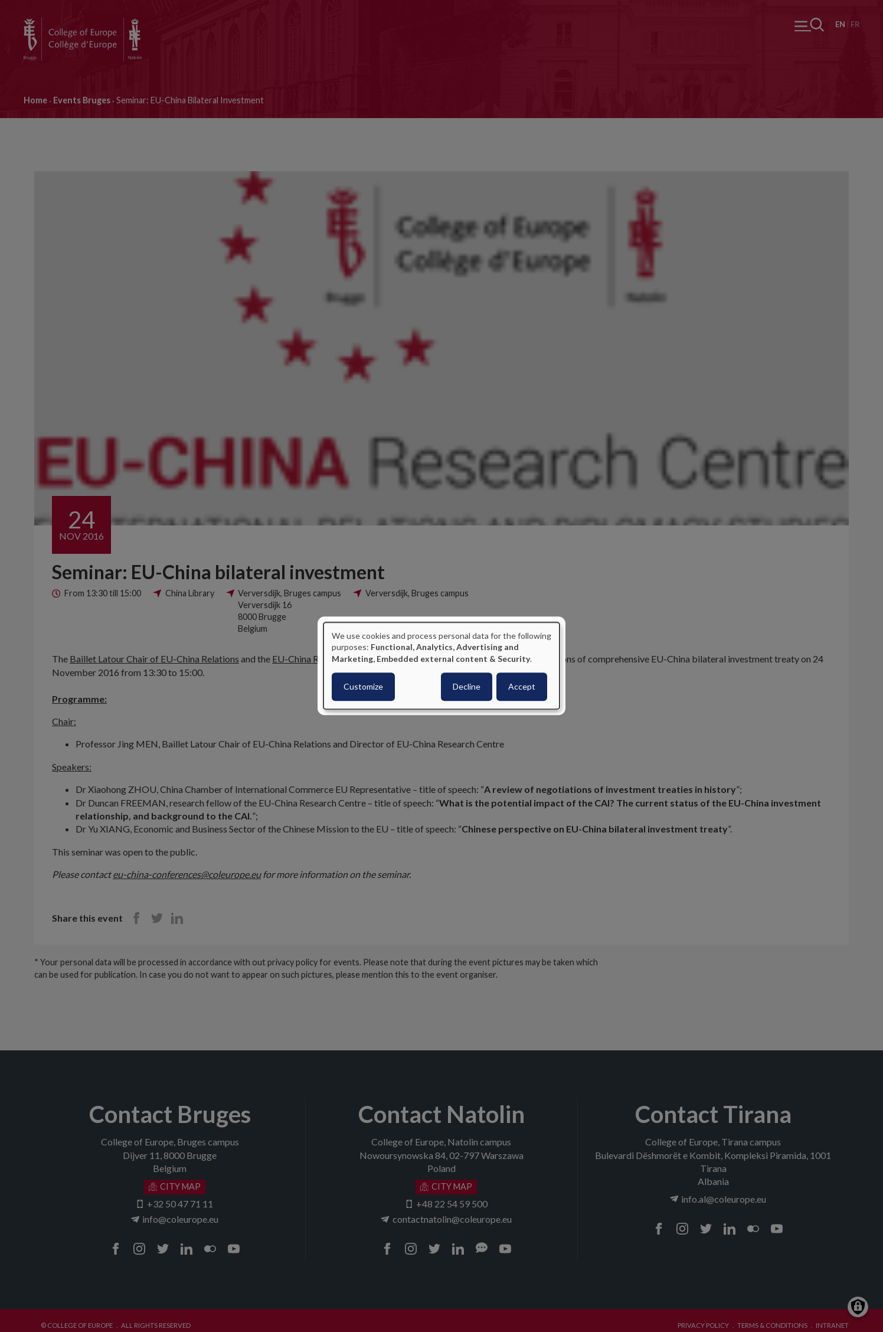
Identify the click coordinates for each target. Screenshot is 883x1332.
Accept (521, 687)
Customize (363, 687)
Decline (466, 687)
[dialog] (441, 665)
